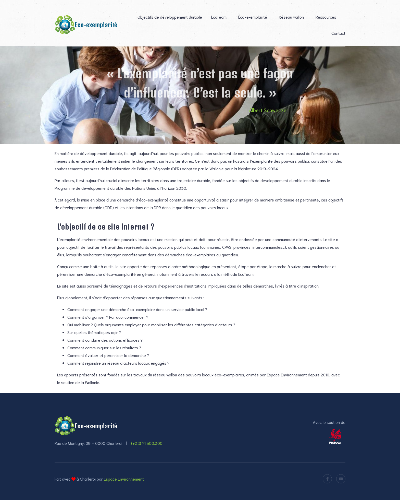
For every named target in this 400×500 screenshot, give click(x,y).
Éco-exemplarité (252, 16)
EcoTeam (219, 16)
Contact (338, 32)
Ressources (326, 16)
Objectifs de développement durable (170, 16)
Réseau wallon (291, 16)
